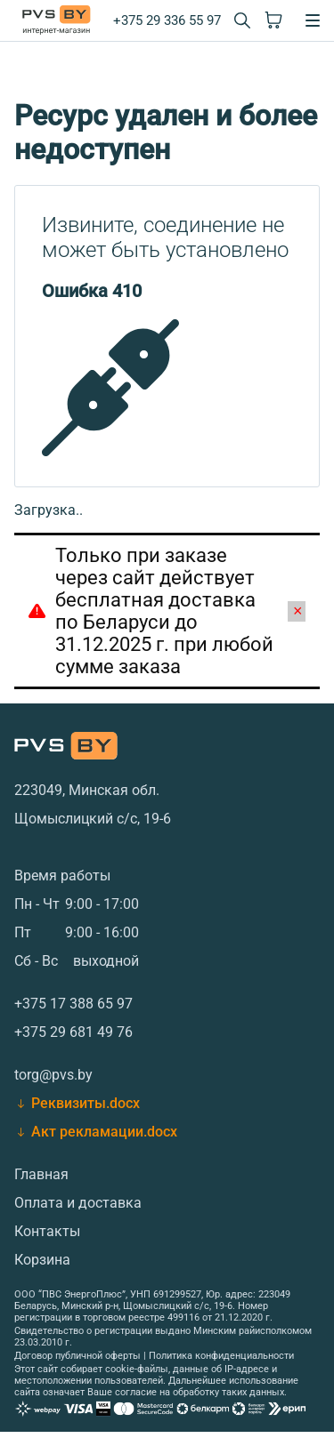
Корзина (42, 1259)
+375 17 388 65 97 (73, 1003)
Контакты (47, 1231)
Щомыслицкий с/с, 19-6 (92, 818)
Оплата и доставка (78, 1202)
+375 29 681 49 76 (73, 1032)
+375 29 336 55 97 (167, 20)
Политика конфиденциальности (221, 1356)
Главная (41, 1174)
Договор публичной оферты (77, 1356)
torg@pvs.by (53, 1074)
